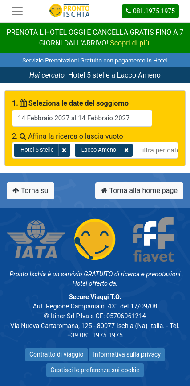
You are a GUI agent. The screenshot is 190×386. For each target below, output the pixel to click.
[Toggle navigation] (17, 11)
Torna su (30, 190)
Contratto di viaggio (56, 354)
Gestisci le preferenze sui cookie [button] (94, 370)
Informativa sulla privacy (127, 354)
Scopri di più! (130, 43)
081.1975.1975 (150, 11)
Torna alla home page (139, 190)
